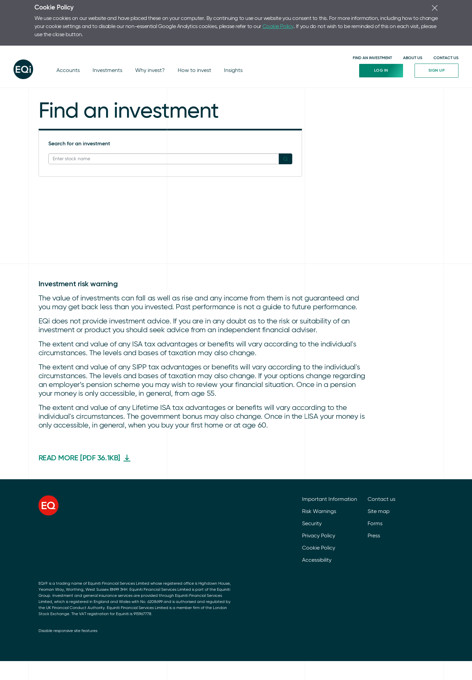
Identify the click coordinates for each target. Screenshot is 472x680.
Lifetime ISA (137, 74)
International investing (83, 90)
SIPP (128, 82)
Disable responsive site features (68, 595)
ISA (127, 90)
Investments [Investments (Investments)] (106, 50)
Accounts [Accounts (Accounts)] (67, 50)
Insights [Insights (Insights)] (228, 50)
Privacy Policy (318, 500)
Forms (375, 488)
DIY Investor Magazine (151, 98)
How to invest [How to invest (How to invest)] (191, 50)
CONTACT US (445, 33)
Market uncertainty (79, 82)
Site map (379, 476)
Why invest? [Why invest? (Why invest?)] (147, 50)
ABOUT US (412, 33)
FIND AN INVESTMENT (372, 33)
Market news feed (280, 74)
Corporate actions (78, 107)
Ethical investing (75, 74)
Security (312, 488)
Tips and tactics (75, 98)
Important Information (329, 463)
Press (374, 500)
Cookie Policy (179, 22)
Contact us (381, 463)
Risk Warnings (319, 476)
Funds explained (143, 131)
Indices (267, 82)
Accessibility (316, 524)
